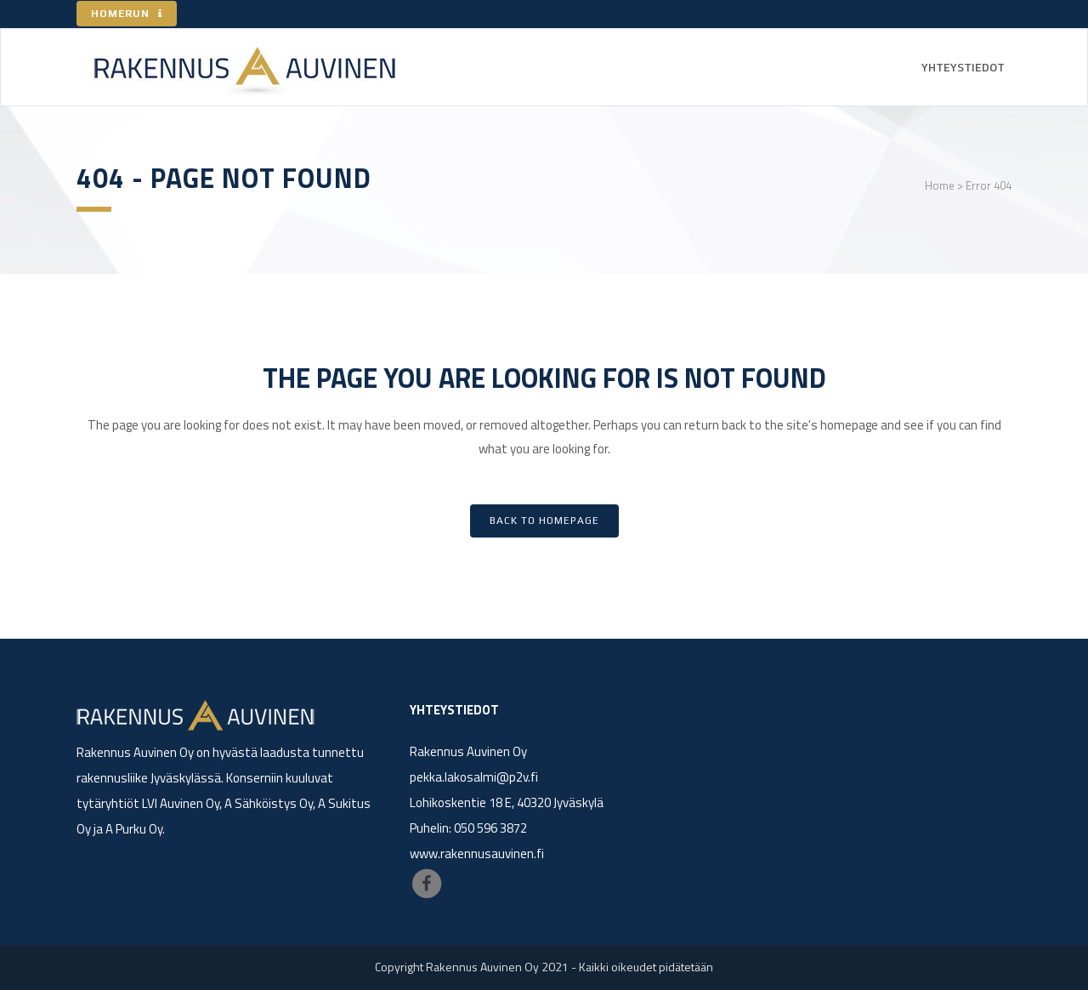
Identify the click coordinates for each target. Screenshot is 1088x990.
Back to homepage (544, 520)
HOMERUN (126, 14)
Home (940, 185)
